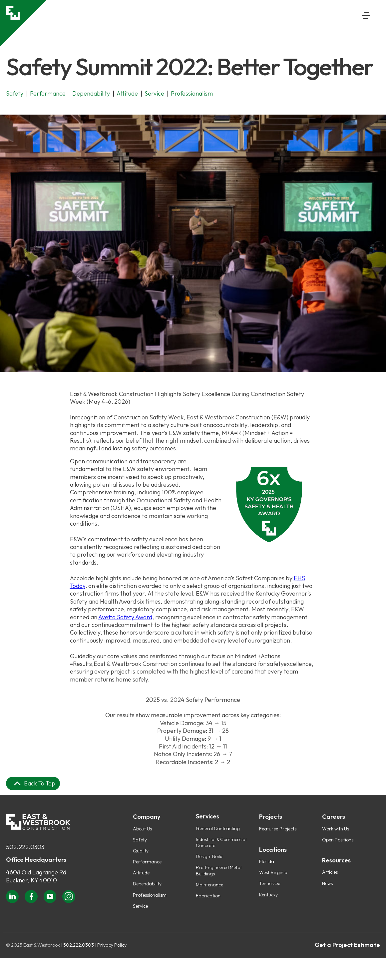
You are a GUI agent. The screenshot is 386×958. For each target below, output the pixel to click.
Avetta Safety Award (125, 617)
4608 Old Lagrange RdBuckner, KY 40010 (36, 876)
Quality (141, 851)
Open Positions (337, 840)
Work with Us (335, 829)
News (327, 883)
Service (140, 906)
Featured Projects (277, 829)
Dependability (147, 884)
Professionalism (150, 895)
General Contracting (218, 828)
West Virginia (273, 872)
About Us (142, 829)
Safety (140, 840)
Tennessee (269, 883)
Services (207, 816)
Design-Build (209, 856)
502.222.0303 (25, 847)
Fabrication (208, 896)
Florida (266, 861)
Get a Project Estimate (347, 945)
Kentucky (268, 895)
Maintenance (209, 885)
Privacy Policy (112, 945)
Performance (147, 862)
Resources (336, 860)
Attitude (141, 873)
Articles (330, 872)
